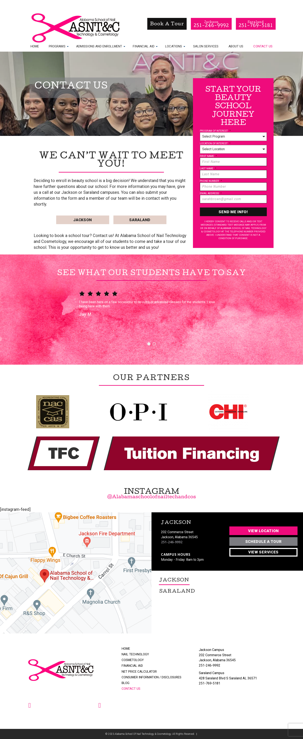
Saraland (139, 220)
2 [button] (154, 343)
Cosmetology (133, 660)
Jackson (82, 220)
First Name (208, 156)
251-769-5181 (209, 683)
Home (35, 46)
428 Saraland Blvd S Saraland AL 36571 (228, 678)
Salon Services (205, 46)
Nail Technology (135, 654)
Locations (173, 46)
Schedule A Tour (263, 541)
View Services (263, 552)
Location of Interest (215, 143)
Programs (57, 46)
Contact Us (262, 46)
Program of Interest (215, 130)
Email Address (211, 193)
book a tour (167, 24)
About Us (236, 46)
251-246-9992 (171, 542)
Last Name (208, 168)
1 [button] (148, 343)
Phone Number (211, 180)
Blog (125, 683)
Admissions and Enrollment (99, 46)
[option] (151, 310)
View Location (263, 531)
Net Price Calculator (139, 671)
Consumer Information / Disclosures (151, 677)
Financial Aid (143, 46)
